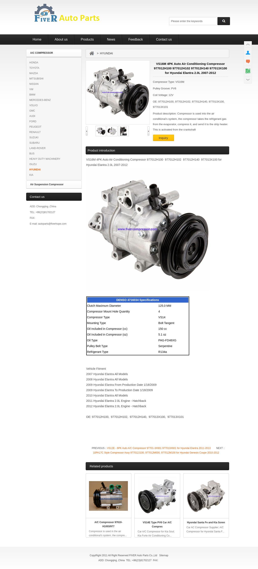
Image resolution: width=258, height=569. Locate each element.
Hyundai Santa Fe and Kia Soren (206, 522)
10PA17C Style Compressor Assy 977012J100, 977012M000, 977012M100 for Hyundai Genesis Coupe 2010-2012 (156, 452)
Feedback (135, 39)
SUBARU (34, 142)
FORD (32, 121)
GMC (32, 110)
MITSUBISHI (36, 78)
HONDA (33, 62)
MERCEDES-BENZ (40, 100)
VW (31, 89)
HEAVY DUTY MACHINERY (44, 158)
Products (87, 39)
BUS (32, 153)
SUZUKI (34, 137)
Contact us (164, 39)
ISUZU (33, 164)
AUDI (32, 116)
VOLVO (33, 105)
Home (37, 39)
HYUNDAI (35, 169)
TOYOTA (34, 67)
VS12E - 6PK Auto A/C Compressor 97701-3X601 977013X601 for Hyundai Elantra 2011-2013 (159, 448)
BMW (32, 94)
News (111, 39)
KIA (31, 175)
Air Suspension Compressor (47, 184)
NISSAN (34, 84)
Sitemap (163, 555)
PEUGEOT (35, 126)
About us (61, 39)
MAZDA (33, 73)
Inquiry (163, 138)
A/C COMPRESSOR (41, 52)
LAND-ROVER (37, 148)
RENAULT (35, 132)
